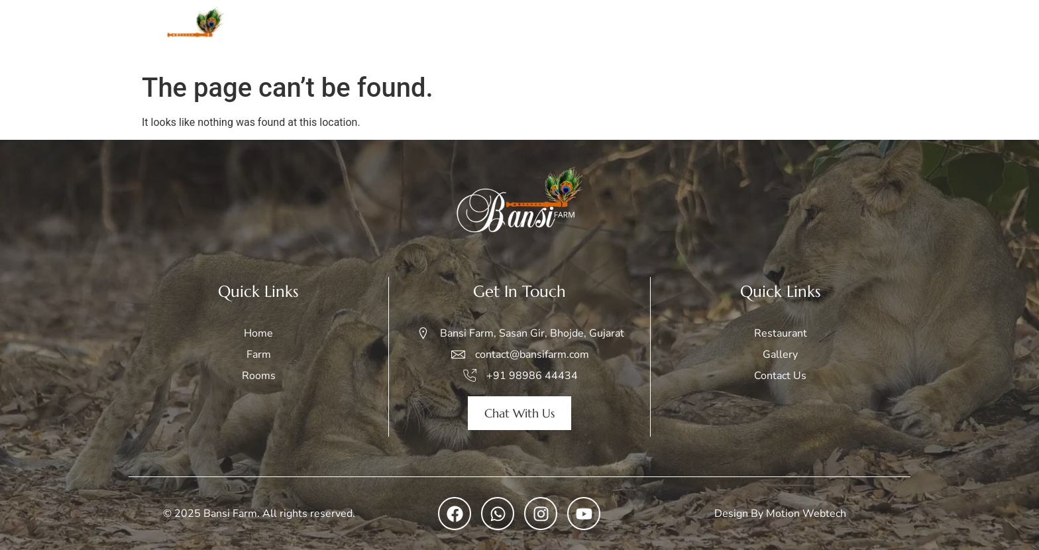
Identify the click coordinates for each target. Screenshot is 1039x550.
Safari (666, 33)
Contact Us (871, 33)
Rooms (606, 33)
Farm (555, 33)
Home (505, 33)
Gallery (726, 33)
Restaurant (793, 33)
